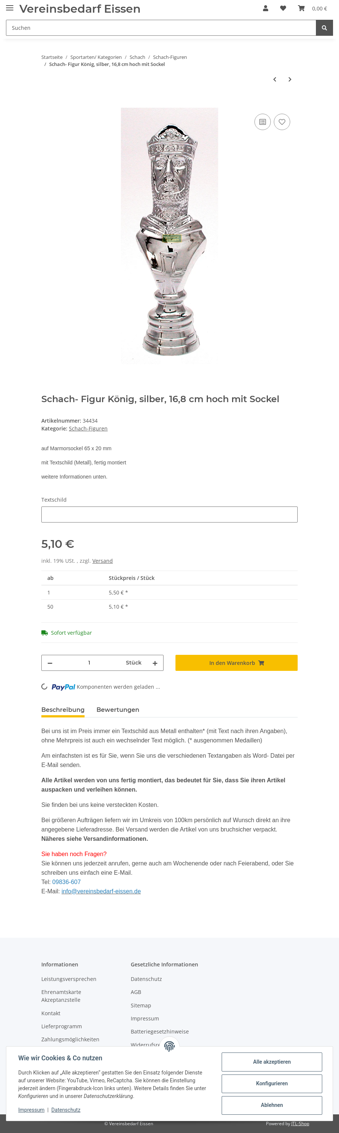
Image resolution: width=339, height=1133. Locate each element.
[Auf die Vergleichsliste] (262, 122)
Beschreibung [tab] (63, 709)
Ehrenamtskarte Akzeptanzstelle (61, 995)
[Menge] (89, 662)
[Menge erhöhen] (155, 662)
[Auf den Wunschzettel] (282, 122)
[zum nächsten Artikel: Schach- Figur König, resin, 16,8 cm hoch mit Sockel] (290, 79)
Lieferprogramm (61, 1026)
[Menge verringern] (50, 662)
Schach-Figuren (88, 428)
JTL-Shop (300, 1123)
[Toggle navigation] (9, 4)
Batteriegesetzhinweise (160, 1031)
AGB (136, 991)
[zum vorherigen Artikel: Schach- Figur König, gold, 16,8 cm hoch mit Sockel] (274, 79)
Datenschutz (146, 978)
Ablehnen (272, 1105)
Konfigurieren (272, 1083)
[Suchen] (161, 28)
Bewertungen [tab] (117, 709)
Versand (102, 560)
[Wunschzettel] (283, 8)
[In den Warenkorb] (47, 104)
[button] (265, 8)
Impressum (145, 1018)
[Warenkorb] (312, 8)
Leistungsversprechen (68, 978)
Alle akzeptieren (272, 1062)
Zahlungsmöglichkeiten (70, 1039)
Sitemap (141, 1005)
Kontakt (50, 1013)
